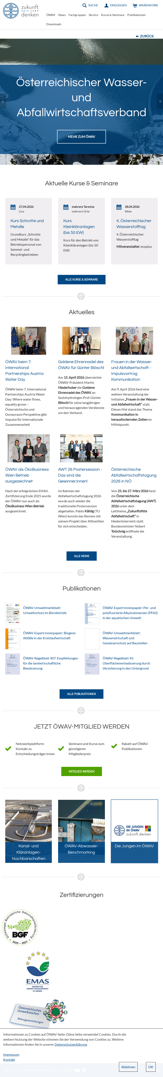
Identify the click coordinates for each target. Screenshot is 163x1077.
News (62, 15)
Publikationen (136, 15)
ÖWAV (50, 15)
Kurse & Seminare (112, 15)
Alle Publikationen (81, 694)
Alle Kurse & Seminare (81, 279)
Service (93, 15)
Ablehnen (128, 1067)
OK (150, 1067)
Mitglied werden (81, 771)
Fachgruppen (77, 15)
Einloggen (118, 5)
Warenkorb (148, 5)
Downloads (53, 24)
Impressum (11, 1054)
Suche (93, 5)
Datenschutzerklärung (71, 1044)
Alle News (81, 556)
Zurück (147, 36)
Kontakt (9, 1059)
